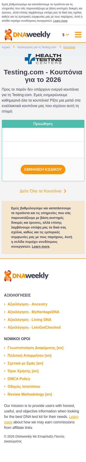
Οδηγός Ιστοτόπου (24, 386)
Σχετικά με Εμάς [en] (25, 363)
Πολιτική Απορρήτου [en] (29, 355)
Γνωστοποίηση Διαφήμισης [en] (35, 348)
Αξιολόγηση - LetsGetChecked (34, 327)
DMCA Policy (19, 379)
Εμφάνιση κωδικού (43, 169)
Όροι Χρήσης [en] (23, 371)
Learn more (60, 20)
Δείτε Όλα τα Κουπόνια (43, 191)
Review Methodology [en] (30, 394)
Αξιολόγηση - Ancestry (27, 304)
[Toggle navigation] (78, 35)
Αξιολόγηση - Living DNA (29, 320)
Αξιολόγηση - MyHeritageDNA (33, 312)
